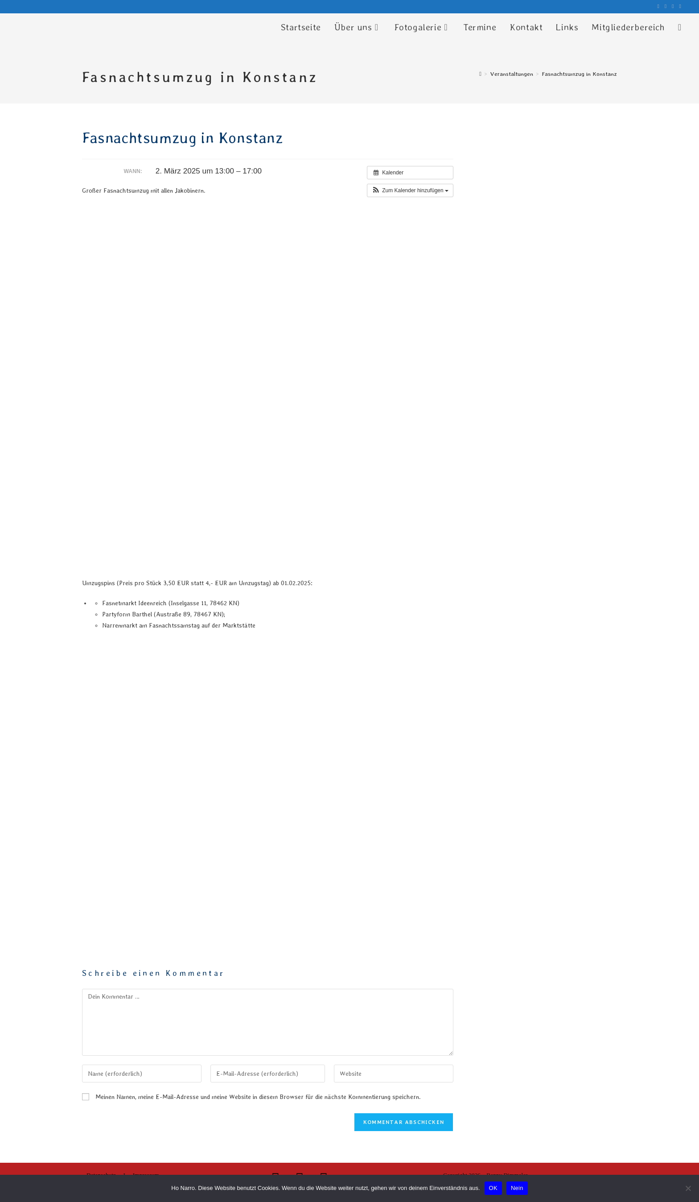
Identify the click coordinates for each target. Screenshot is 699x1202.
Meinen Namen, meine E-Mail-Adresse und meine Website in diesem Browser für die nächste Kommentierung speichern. (258, 1096)
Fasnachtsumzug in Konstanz (579, 73)
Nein (517, 1188)
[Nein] (687, 1188)
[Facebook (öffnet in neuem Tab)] (658, 6)
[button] (410, 190)
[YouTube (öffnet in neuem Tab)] (672, 6)
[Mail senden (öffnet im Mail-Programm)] (679, 6)
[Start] (480, 73)
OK (493, 1188)
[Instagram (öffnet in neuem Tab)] (665, 6)
